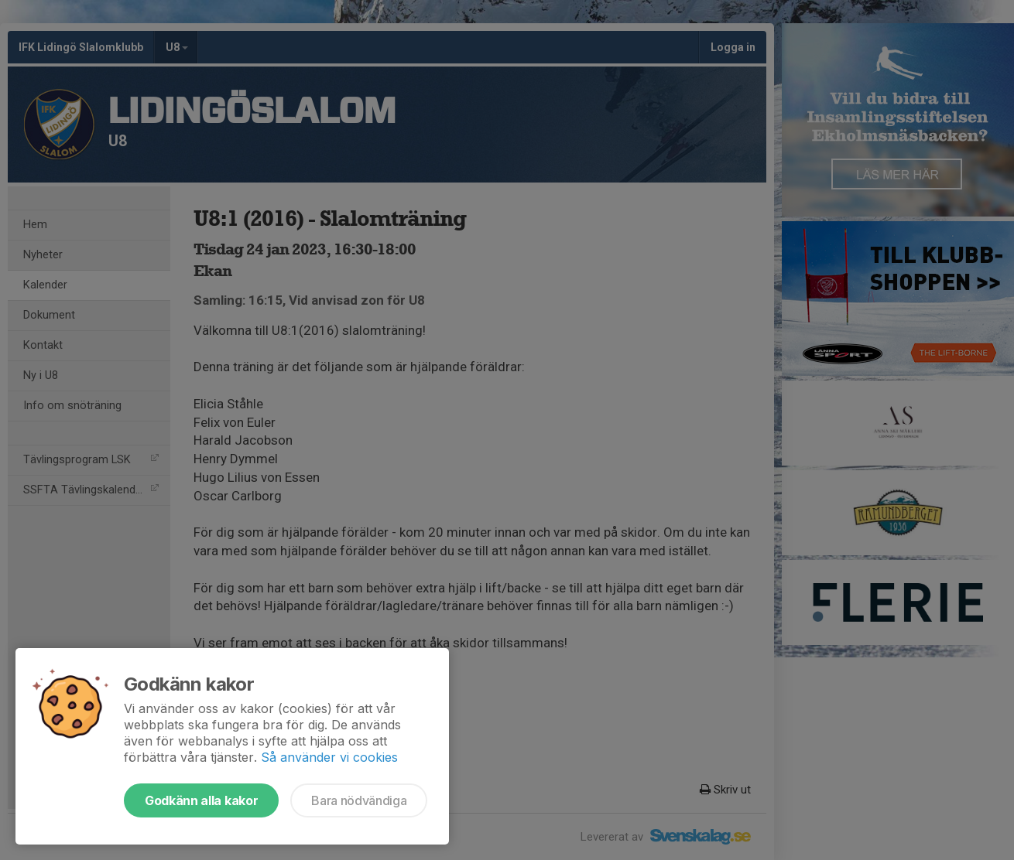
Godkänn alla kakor (201, 800)
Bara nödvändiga (358, 800)
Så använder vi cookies (329, 757)
